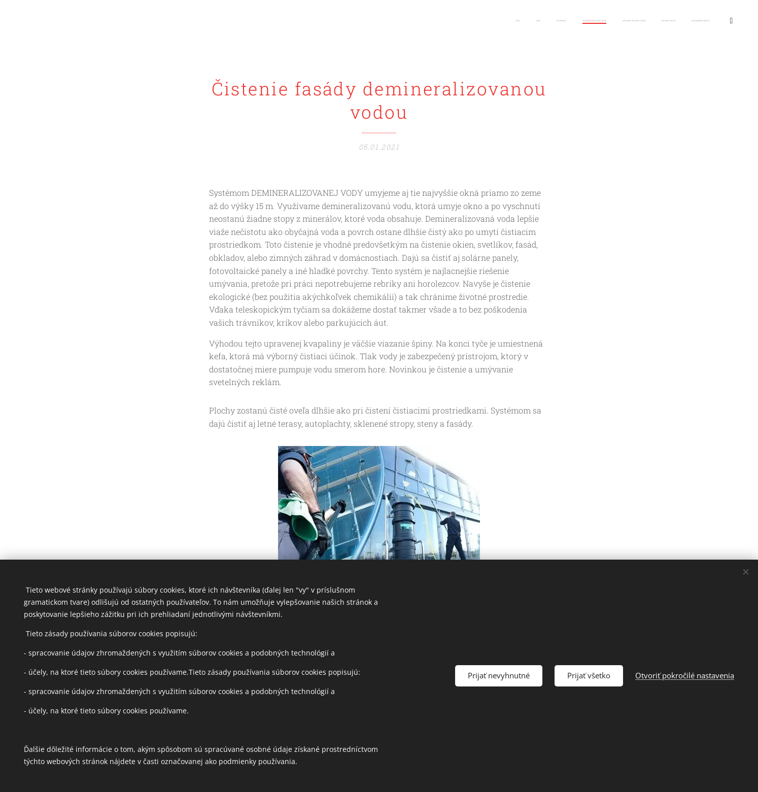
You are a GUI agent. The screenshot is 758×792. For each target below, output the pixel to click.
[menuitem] (545, 20)
